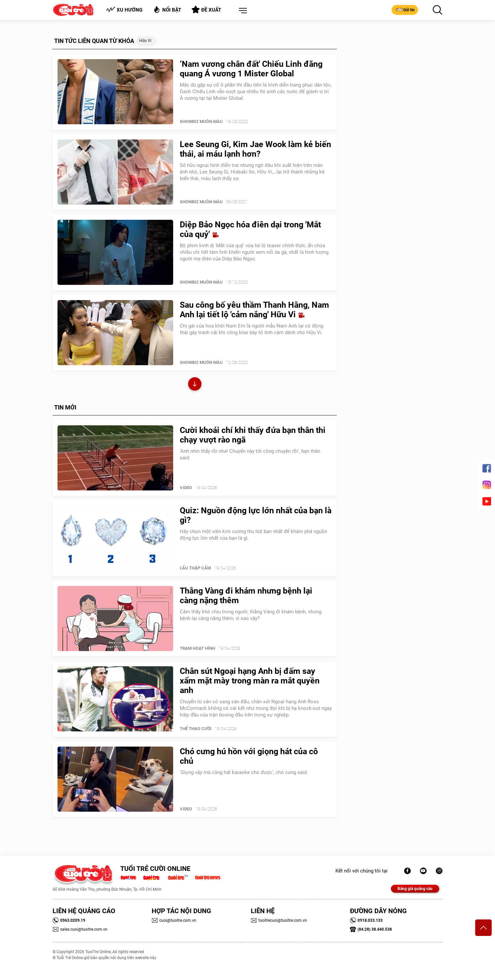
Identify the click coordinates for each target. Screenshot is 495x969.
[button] (241, 11)
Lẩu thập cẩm (195, 567)
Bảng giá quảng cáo (415, 888)
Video (186, 487)
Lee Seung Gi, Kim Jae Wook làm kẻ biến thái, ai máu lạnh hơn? (255, 149)
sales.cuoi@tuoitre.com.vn (80, 929)
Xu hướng (124, 10)
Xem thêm (195, 385)
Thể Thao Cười (195, 728)
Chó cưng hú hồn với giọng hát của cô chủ (249, 756)
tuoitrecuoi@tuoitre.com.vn (279, 920)
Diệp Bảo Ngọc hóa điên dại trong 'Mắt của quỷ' (250, 229)
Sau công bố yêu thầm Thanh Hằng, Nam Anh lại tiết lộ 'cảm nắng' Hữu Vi (254, 309)
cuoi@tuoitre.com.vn (174, 920)
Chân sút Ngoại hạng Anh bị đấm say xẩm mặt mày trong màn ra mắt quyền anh (250, 680)
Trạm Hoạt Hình (197, 648)
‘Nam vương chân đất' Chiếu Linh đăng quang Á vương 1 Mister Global (251, 68)
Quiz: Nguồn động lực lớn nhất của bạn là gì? (255, 515)
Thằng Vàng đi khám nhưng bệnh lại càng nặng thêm (246, 595)
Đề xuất (206, 10)
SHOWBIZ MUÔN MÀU (201, 121)
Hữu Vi (145, 40)
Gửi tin (405, 9)
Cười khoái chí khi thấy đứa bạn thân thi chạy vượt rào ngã (252, 435)
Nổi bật (167, 9)
